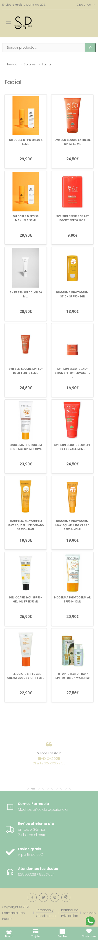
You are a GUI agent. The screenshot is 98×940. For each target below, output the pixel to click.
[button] (27, 789)
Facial (46, 64)
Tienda (12, 64)
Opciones (84, 4)
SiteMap (89, 913)
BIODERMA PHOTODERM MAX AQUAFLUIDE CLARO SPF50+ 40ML (72, 525)
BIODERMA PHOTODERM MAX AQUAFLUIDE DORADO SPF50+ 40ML (26, 525)
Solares (30, 64)
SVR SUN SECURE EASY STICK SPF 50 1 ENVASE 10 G (72, 373)
